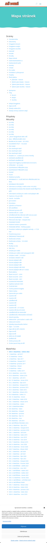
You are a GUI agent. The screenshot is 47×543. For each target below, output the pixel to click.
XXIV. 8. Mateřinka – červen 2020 (18, 447)
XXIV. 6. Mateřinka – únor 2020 (18, 444)
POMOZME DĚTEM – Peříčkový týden (19, 227)
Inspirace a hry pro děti (16, 196)
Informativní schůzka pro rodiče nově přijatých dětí (24, 193)
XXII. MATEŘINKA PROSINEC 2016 (18, 423)
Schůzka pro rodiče (14, 250)
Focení (11, 174)
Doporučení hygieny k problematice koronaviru (23, 163)
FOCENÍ (11, 172)
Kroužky (11, 56)
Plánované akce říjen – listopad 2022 (19, 220)
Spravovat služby (7, 521)
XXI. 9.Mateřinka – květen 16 (17, 394)
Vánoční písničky (14, 317)
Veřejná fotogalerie (14, 103)
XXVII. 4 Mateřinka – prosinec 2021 (19, 489)
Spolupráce (12, 90)
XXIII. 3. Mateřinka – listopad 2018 (19, 428)
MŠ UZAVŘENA (13, 208)
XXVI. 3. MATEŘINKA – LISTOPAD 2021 (20, 480)
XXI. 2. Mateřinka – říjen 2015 (17, 382)
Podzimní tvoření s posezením (18, 224)
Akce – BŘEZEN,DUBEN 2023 (17, 139)
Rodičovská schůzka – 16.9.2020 (18, 241)
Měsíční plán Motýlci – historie (20, 82)
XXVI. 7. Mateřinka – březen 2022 (18, 485)
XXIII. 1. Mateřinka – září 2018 (17, 432)
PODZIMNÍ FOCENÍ (14, 222)
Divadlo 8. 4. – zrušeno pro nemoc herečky (21, 155)
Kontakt (11, 53)
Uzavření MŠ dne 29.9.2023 (17, 310)
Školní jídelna (13, 77)
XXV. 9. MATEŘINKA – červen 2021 (19, 475)
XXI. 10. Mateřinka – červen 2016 (18, 380)
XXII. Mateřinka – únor (15, 418)
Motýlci (14, 97)
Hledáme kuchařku (14, 177)
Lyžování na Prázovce (15, 205)
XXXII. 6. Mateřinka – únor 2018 (18, 494)
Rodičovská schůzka (15, 239)
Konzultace (12, 203)
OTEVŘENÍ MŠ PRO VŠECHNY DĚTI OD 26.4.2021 (23, 215)
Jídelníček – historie (17, 79)
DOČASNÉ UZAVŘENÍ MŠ (16, 158)
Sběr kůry (12, 248)
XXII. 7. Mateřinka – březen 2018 (18, 401)
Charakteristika (13, 39)
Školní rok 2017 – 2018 (15, 274)
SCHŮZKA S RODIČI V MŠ (16, 258)
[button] (44, 508)
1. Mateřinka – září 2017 (16, 354)
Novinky (11, 65)
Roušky (11, 243)
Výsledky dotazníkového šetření (18, 324)
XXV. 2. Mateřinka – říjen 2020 (17, 456)
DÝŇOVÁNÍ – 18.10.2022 (16, 165)
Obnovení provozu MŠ (15, 210)
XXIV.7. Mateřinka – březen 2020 (18, 449)
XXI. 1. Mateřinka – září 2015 (17, 378)
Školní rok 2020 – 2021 (15, 279)
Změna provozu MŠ (14, 341)
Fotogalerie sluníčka (15, 49)
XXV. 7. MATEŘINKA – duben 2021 (19, 470)
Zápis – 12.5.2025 (14, 326)
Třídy (10, 93)
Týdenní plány (13, 291)
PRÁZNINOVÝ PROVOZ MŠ (16, 236)
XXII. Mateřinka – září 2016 (16, 421)
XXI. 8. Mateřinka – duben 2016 (18, 375)
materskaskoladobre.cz (16, 60)
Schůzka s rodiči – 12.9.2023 (17, 255)
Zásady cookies (14, 540)
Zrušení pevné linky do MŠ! (17, 343)
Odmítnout (23, 531)
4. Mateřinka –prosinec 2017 (17, 363)
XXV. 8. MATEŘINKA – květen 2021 (19, 473)
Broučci (14, 95)
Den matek (12, 146)
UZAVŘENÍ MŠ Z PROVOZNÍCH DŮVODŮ (20, 315)
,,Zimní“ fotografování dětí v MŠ (18, 136)
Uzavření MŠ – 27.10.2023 (16, 307)
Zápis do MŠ (12, 106)
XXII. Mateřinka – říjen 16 (16, 416)
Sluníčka (14, 100)
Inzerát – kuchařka (14, 198)
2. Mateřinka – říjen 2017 (16, 359)
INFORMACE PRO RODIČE (16, 184)
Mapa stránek (13, 58)
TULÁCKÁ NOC (13, 286)
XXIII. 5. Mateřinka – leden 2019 (18, 435)
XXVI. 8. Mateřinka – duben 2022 (18, 487)
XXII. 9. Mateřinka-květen (16, 406)
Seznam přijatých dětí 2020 (17, 267)
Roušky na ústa (13, 246)
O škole (11, 68)
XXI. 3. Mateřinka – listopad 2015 (18, 385)
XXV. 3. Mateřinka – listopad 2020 (18, 461)
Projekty (11, 75)
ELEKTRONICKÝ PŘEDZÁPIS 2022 (18, 167)
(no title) (11, 122)
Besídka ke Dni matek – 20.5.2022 (19, 141)
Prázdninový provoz (15, 234)
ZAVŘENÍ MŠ (12, 338)
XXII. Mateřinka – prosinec (16, 413)
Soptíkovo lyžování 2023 (16, 284)
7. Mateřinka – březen (15, 366)
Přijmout (23, 526)
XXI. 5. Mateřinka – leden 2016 (18, 390)
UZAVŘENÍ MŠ (13, 300)
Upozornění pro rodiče (15, 293)
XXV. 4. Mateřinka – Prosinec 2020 (19, 463)
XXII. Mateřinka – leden (15, 409)
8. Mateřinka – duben (15, 368)
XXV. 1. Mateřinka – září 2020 (17, 451)
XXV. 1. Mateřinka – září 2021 (17, 454)
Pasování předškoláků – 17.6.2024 (19, 217)
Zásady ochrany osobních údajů (27, 540)
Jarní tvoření (12, 201)
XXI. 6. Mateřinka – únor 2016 (17, 373)
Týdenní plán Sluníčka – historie (21, 87)
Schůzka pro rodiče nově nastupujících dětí (21, 253)
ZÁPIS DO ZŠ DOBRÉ (15, 336)
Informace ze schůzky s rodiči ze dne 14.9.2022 (22, 186)
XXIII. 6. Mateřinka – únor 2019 (18, 437)
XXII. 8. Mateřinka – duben (16, 404)
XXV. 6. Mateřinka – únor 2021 (18, 468)
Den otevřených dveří (15, 148)
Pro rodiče (12, 70)
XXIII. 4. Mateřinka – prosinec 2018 (19, 430)
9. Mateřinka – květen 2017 (17, 371)
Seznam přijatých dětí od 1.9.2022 (19, 269)
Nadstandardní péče (15, 63)
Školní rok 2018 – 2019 (15, 277)
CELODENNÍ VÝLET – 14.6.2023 (18, 144)
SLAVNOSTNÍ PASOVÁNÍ (16, 281)
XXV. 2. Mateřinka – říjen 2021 (17, 459)
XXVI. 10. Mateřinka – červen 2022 (19, 478)
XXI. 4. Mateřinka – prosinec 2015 (18, 387)
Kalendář (11, 51)
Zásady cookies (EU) (15, 108)
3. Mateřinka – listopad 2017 (17, 361)
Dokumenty (12, 41)
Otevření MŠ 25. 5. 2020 (16, 212)
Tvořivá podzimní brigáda (16, 288)
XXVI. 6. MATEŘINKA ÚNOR (16, 482)
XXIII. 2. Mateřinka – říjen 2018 (18, 425)
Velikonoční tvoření (14, 322)
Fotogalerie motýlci (14, 46)
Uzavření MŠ (12, 296)
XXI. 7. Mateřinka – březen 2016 (18, 392)
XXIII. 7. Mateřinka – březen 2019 (18, 442)
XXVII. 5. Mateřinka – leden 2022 (18, 492)
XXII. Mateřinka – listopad (16, 411)
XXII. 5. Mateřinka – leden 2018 (18, 399)
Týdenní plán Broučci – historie (21, 84)
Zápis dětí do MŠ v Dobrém (17, 329)
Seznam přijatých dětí (15, 260)
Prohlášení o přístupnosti (16, 72)
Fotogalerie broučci (14, 44)
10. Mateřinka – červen (15, 356)
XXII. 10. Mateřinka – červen (17, 397)
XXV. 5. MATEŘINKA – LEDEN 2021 (19, 466)
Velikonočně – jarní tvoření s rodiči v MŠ (20, 319)
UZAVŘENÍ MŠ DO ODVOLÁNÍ (17, 312)
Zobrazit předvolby (23, 536)
